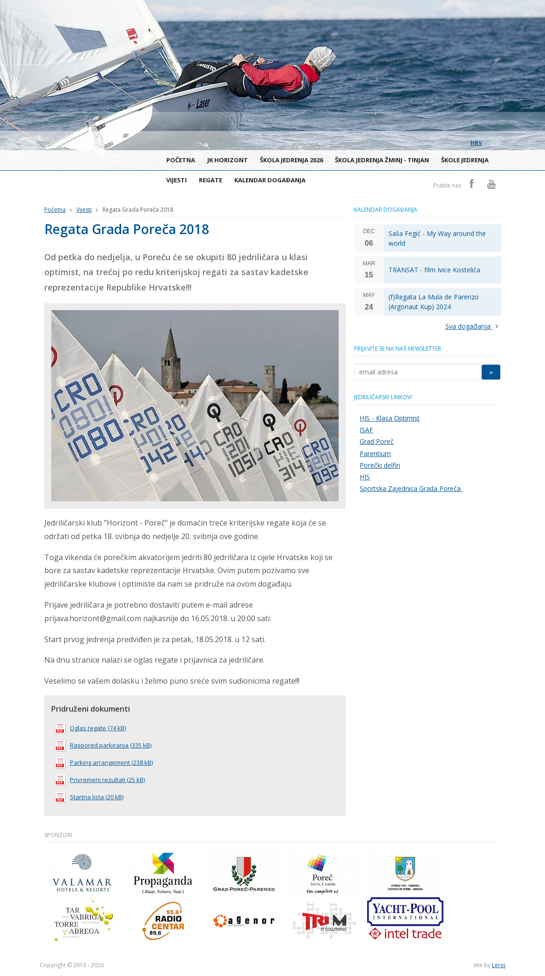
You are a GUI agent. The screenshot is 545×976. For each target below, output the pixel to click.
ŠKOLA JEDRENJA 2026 (291, 160)
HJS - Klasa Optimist (390, 418)
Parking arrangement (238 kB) (104, 762)
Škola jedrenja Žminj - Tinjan (382, 160)
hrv (476, 143)
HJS (365, 476)
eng (496, 143)
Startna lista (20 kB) (89, 797)
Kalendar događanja (270, 180)
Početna (180, 160)
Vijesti (176, 180)
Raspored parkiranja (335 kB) (103, 745)
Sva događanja (473, 326)
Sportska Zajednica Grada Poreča (411, 488)
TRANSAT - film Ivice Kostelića (434, 269)
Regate (210, 180)
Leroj (498, 965)
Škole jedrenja (465, 160)
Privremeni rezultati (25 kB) (100, 780)
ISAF (366, 429)
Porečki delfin (380, 465)
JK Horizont (227, 160)
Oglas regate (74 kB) (91, 728)
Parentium (375, 453)
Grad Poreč (377, 441)
